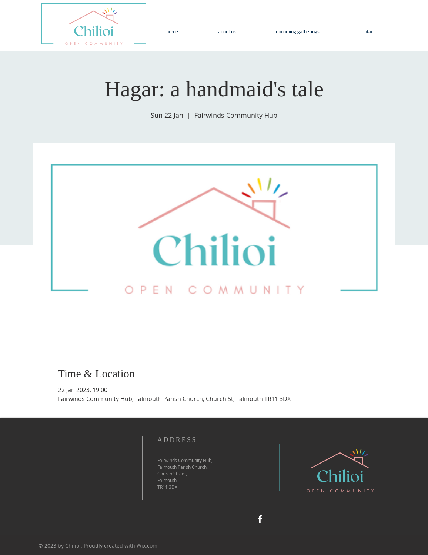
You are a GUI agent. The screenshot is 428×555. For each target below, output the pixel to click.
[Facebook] (260, 519)
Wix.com (147, 545)
